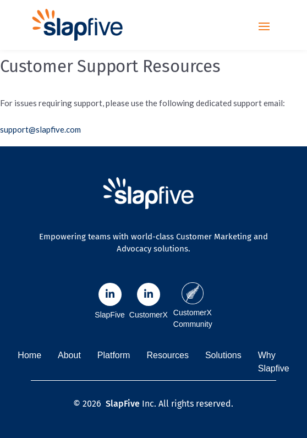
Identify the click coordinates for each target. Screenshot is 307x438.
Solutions (223, 355)
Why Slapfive (273, 362)
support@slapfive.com (40, 129)
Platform (113, 355)
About (69, 355)
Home (29, 355)
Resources (167, 355)
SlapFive (123, 403)
